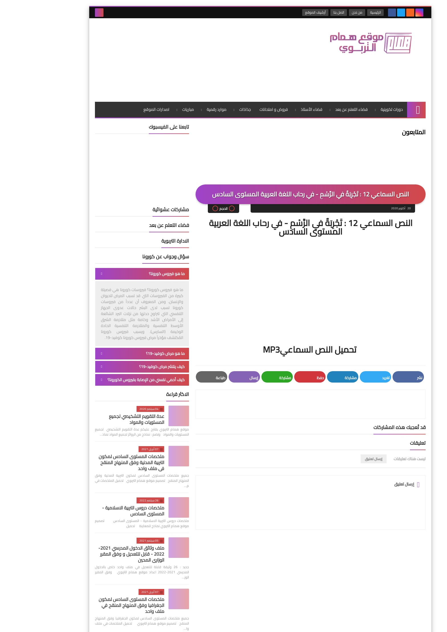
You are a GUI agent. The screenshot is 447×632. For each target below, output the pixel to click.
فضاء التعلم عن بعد (314, 67)
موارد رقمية (180, 67)
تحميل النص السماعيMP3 (274, 307)
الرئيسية (339, 12)
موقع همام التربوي (326, 623)
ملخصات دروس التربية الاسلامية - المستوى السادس (96, 468)
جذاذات (208, 67)
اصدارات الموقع (120, 67)
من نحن (321, 12)
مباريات (151, 67)
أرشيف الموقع (279, 12)
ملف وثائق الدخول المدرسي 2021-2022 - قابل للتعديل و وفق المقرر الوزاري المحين (94, 511)
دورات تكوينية (355, 67)
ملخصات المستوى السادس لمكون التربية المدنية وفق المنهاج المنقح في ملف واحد (94, 420)
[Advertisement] (162, 37)
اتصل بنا (303, 12)
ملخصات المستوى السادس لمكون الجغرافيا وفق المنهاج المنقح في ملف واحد (94, 562)
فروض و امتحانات (237, 67)
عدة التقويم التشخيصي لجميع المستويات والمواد (99, 376)
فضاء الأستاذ (275, 67)
